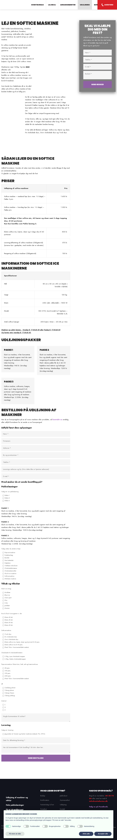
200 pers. (8, 676)
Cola (6, 603)
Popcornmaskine (10, 552)
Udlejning (85, 5)
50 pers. (7, 668)
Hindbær (7, 592)
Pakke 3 (7, 501)
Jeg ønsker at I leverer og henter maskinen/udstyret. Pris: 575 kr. (25, 734)
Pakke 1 (7, 495)
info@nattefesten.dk (98, 801)
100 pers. (8, 671)
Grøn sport (8, 598)
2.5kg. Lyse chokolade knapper (15, 656)
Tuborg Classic (9, 693)
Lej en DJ (52, 5)
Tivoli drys (8, 634)
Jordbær (7, 605)
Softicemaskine (9, 576)
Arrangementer (68, 5)
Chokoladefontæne (11, 568)
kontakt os (57, 419)
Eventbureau (37, 5)
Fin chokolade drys (11, 637)
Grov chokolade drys (11, 639)
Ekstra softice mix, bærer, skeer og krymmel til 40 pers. (22, 642)
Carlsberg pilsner (10, 688)
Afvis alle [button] (86, 834)
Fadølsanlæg (9, 555)
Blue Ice (7, 595)
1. (5, 705)
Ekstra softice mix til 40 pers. (14, 645)
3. (5, 710)
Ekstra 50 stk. (9, 617)
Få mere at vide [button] (15, 834)
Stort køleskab (9, 560)
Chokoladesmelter (10, 571)
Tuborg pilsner (9, 690)
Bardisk (7, 558)
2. (5, 707)
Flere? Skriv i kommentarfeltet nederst (17, 647)
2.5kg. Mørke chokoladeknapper (15, 659)
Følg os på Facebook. (98, 806)
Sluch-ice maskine (10, 573)
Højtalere (7, 563)
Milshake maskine (10, 579)
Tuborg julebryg (10, 695)
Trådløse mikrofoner (11, 566)
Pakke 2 (7, 498)
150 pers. (8, 673)
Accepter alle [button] (103, 834)
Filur (6, 600)
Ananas (7, 608)
